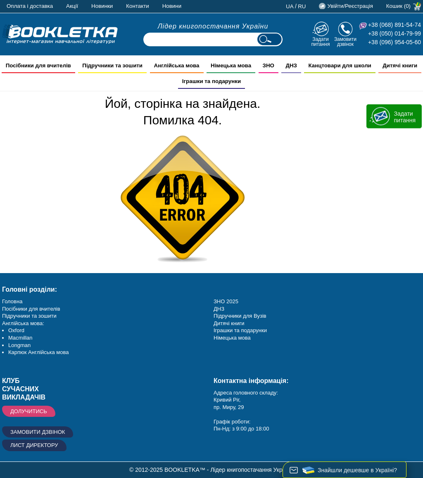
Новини (171, 6)
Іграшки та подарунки (240, 330)
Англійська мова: (23, 323)
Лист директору (34, 445)
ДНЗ (219, 309)
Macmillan (20, 338)
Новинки (102, 6)
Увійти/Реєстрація (350, 6)
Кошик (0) (398, 6)
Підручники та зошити (29, 316)
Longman (19, 345)
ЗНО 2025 (226, 301)
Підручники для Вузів (240, 316)
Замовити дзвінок (345, 41)
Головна (12, 301)
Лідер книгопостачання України (213, 26)
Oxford (16, 330)
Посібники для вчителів (31, 309)
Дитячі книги (229, 323)
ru (302, 6)
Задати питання (320, 41)
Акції (72, 6)
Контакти (137, 6)
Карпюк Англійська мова (38, 352)
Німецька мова (232, 338)
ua (290, 6)
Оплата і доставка (30, 6)
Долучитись (28, 411)
